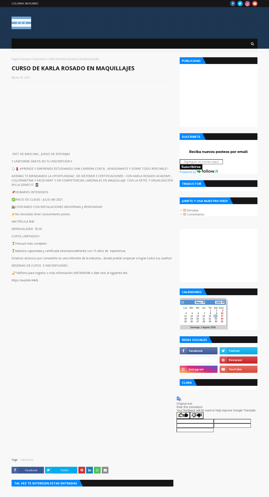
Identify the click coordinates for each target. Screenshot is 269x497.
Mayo (200, 302)
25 (185, 321)
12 (191, 316)
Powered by (199, 172)
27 (197, 321)
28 (204, 321)
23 (216, 319)
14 (204, 316)
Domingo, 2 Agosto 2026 (203, 327)
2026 (219, 302)
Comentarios (193, 214)
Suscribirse (191, 167)
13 (197, 316)
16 (215, 316)
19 (191, 319)
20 (197, 319)
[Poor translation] (196, 415)
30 (216, 321)
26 (191, 321)
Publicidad (39, 59)
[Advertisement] (92, 115)
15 (210, 316)
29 (210, 321)
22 (210, 319)
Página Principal (21, 59)
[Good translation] (183, 415)
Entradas (191, 210)
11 (185, 316)
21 (204, 319)
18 (185, 319)
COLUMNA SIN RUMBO (25, 3)
